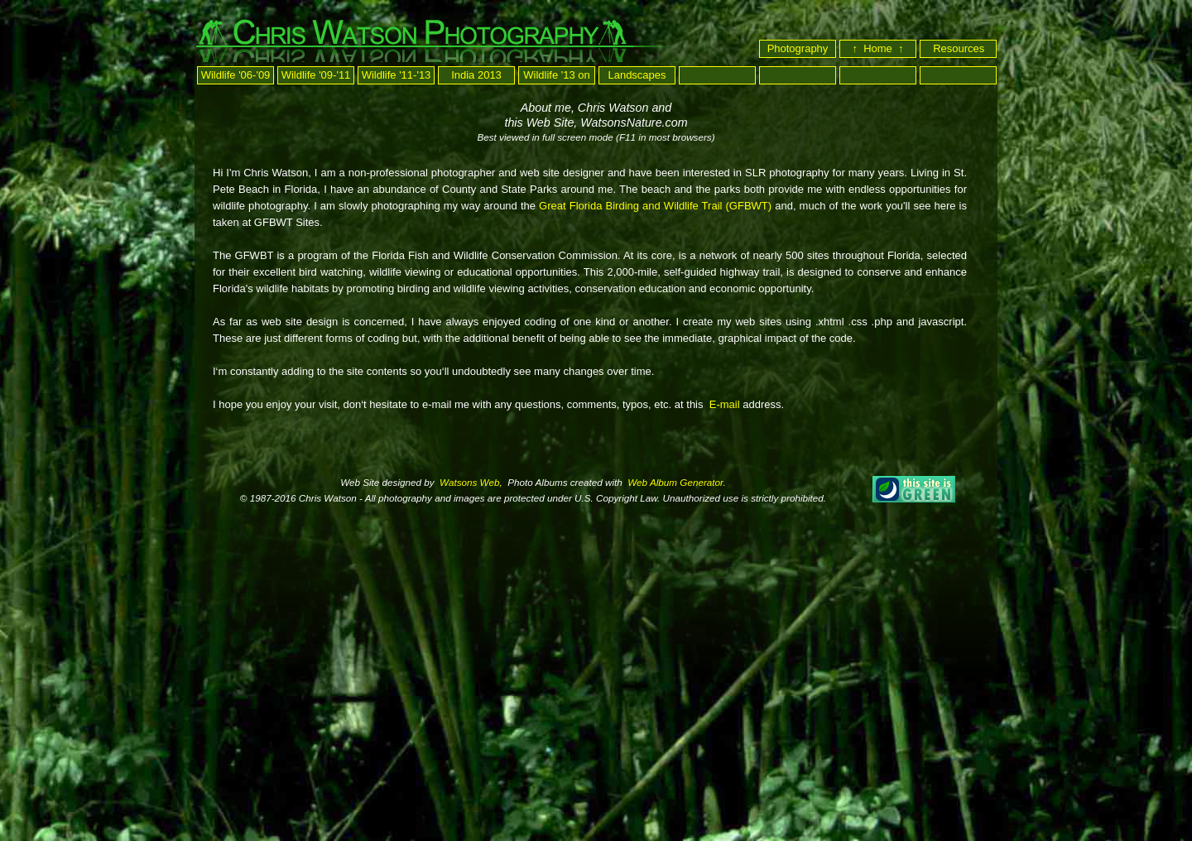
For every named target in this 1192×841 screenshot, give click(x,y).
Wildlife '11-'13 (396, 75)
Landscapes (637, 75)
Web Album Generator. (675, 482)
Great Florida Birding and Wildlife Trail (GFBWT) (655, 205)
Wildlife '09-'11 (316, 75)
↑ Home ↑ (877, 48)
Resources (960, 48)
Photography (798, 48)
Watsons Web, (469, 482)
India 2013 (476, 75)
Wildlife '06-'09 (236, 75)
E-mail (722, 404)
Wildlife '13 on (556, 75)
